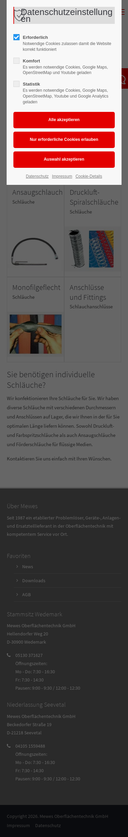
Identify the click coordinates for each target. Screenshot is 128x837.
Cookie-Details (88, 176)
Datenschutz (37, 176)
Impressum (62, 176)
